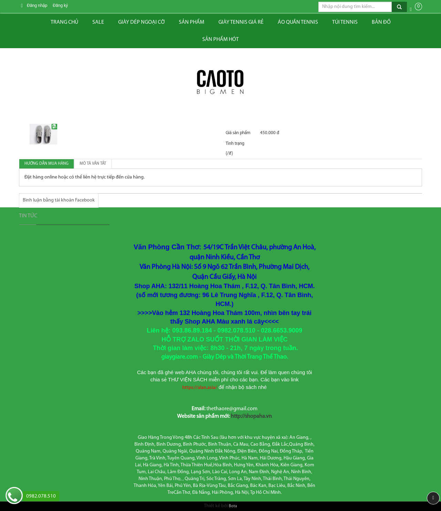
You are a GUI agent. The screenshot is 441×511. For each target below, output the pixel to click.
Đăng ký (60, 5)
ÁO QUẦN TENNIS (298, 22)
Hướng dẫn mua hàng (46, 164)
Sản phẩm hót (220, 39)
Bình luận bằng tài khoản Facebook (59, 200)
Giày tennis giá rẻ (241, 22)
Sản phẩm (191, 22)
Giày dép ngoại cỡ (141, 22)
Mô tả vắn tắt (93, 164)
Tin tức (28, 216)
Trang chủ (64, 22)
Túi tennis (345, 22)
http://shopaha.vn (251, 416)
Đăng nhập (37, 5)
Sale (98, 22)
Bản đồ (381, 22)
